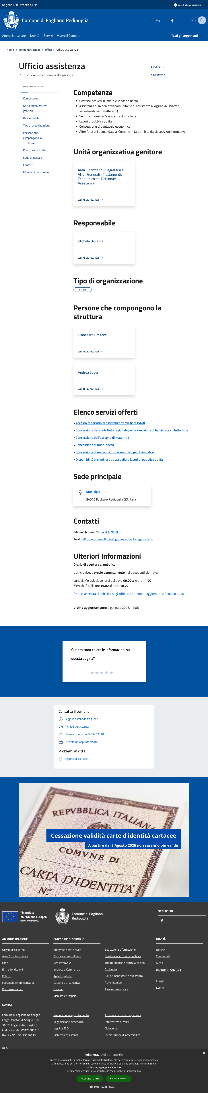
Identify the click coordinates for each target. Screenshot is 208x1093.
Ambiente (111, 969)
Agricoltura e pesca (117, 989)
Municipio (93, 491)
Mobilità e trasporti (65, 996)
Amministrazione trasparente (123, 1015)
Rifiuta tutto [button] (118, 1078)
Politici (6, 976)
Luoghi (160, 981)
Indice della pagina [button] (33, 86)
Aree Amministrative (15, 956)
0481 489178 (109, 532)
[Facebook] (169, 20)
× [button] (204, 1053)
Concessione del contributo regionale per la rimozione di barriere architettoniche (132, 430)
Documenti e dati (12, 989)
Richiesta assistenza (66, 1035)
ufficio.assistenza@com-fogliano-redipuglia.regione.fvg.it (117, 539)
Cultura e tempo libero (67, 956)
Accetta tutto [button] (90, 1078)
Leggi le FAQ (61, 1028)
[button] (104, 1087)
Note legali (111, 1028)
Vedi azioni (159, 75)
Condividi (158, 67)
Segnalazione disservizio (68, 1022)
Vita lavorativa (62, 963)
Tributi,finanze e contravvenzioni (125, 962)
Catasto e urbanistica (66, 982)
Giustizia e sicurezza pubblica (123, 956)
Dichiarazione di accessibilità (122, 1035)
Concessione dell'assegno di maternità (102, 437)
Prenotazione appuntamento (71, 1015)
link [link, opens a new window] (139, 1071)
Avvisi (160, 963)
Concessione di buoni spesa (95, 444)
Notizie (160, 949)
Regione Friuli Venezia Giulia (19, 5)
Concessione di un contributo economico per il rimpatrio (115, 452)
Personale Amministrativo (18, 982)
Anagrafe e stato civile (67, 949)
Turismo (58, 989)
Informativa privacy (117, 1022)
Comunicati (163, 956)
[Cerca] (201, 20)
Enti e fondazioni (12, 969)
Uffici (48, 49)
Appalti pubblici (62, 976)
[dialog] (104, 1071)
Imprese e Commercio (66, 969)
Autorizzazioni (114, 982)
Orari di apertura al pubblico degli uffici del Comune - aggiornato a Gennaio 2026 (128, 593)
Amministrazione (29, 49)
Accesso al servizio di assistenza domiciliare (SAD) (110, 422)
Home (10, 49)
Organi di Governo (13, 949)
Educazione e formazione (120, 949)
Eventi (160, 987)
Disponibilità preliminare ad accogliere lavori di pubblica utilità (119, 459)
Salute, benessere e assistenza (124, 976)
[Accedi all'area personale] (187, 5)
